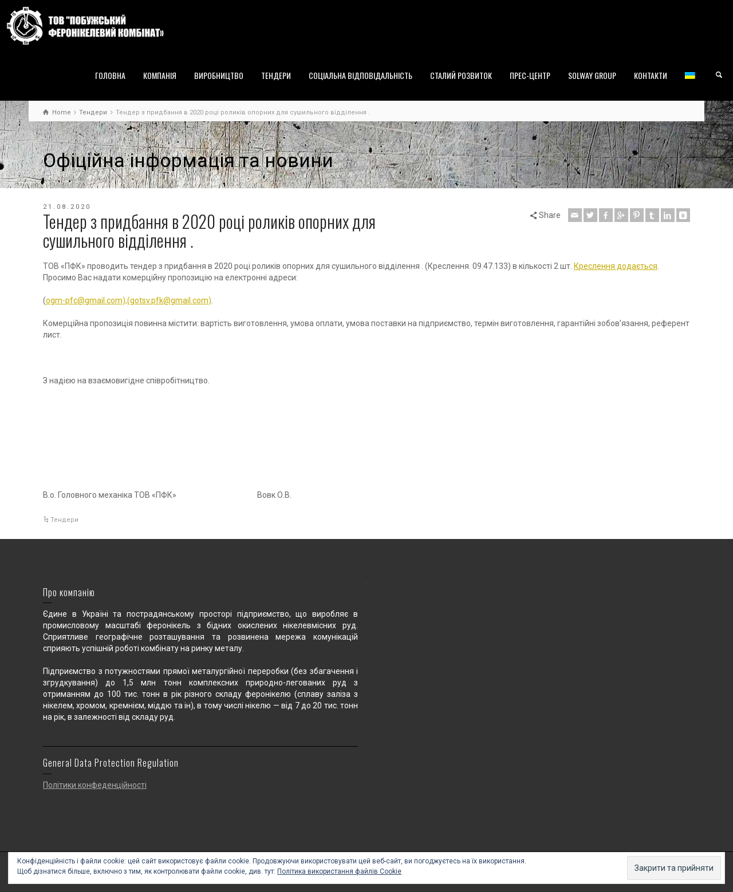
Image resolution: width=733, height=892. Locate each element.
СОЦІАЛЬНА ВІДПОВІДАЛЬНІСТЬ (360, 75)
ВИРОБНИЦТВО (218, 75)
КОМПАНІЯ (159, 75)
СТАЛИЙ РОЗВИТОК (461, 75)
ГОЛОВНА (110, 75)
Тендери (64, 520)
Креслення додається (615, 266)
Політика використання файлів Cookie (339, 871)
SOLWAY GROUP (592, 75)
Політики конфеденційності (95, 785)
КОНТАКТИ (650, 75)
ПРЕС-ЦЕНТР (530, 75)
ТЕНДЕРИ (276, 75)
